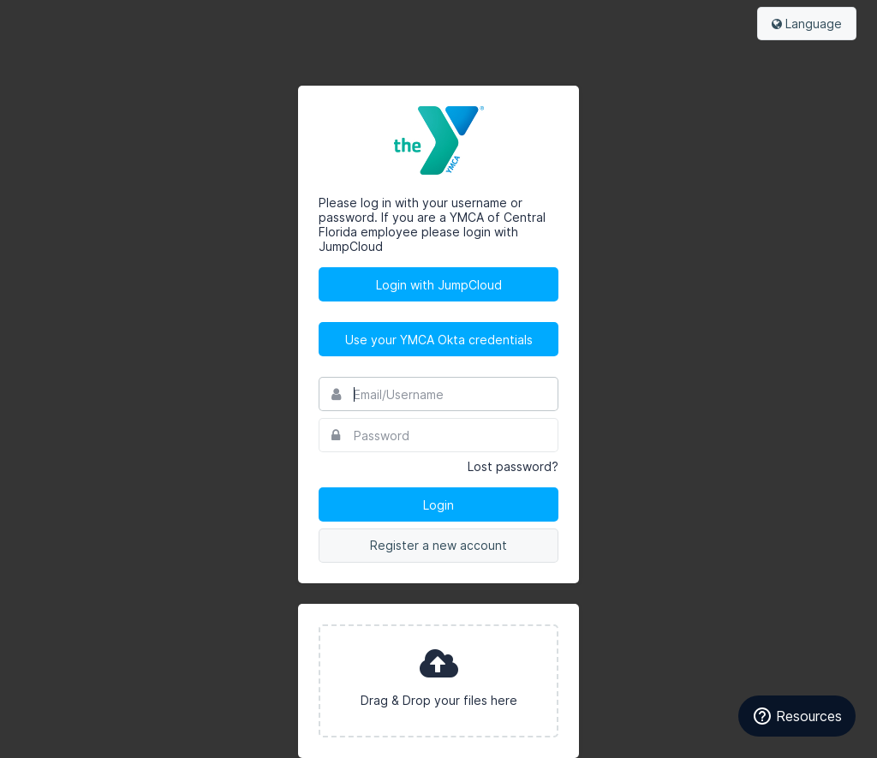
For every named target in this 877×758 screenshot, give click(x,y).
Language (807, 23)
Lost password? (513, 466)
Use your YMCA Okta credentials (439, 339)
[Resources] (797, 716)
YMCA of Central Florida (438, 140)
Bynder (63, 21)
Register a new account (438, 545)
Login (438, 505)
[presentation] (438, 680)
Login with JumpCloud (439, 285)
